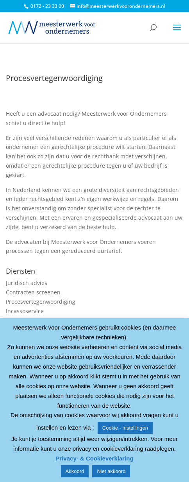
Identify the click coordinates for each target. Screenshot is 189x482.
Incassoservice (25, 311)
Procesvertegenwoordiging (40, 301)
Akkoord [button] (75, 471)
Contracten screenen (33, 292)
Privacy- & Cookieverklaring (94, 458)
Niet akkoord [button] (111, 471)
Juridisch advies (26, 283)
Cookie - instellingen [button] (125, 428)
